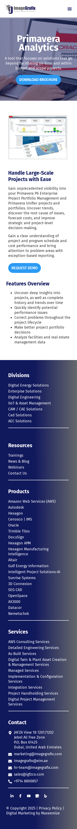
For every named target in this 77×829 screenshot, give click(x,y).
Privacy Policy (50, 808)
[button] (69, 8)
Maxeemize (50, 813)
